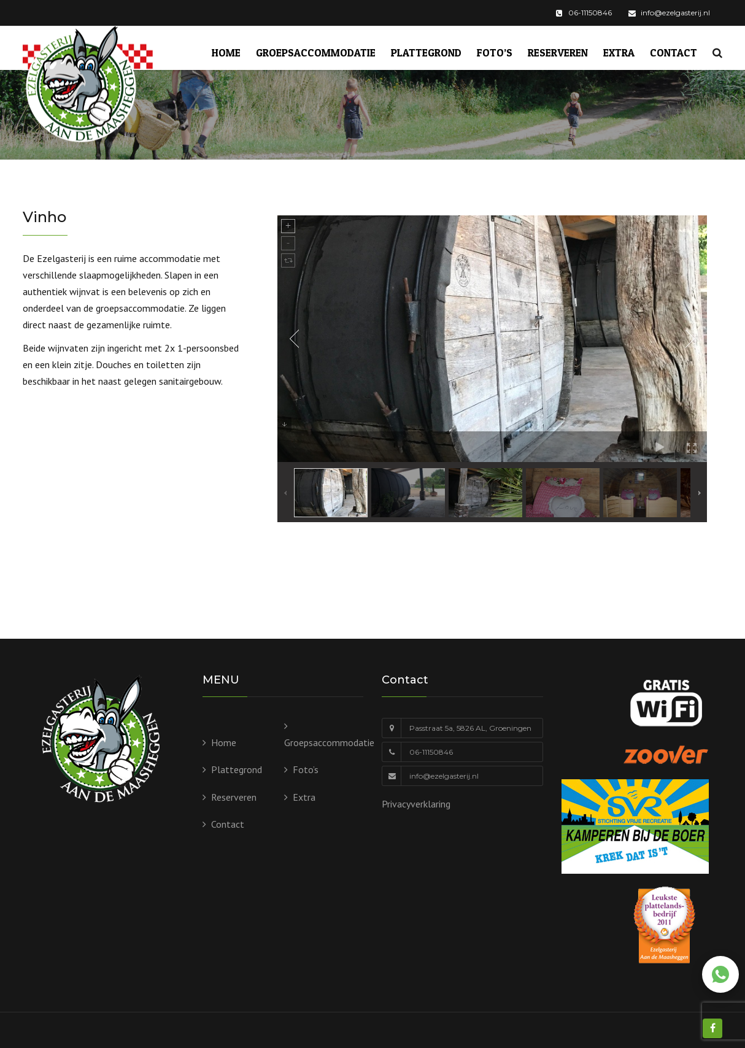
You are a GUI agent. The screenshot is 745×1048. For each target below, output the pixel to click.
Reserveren (558, 52)
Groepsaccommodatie (316, 52)
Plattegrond (426, 52)
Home (226, 52)
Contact (673, 52)
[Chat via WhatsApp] (720, 974)
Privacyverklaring (416, 804)
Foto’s (494, 52)
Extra (619, 52)
